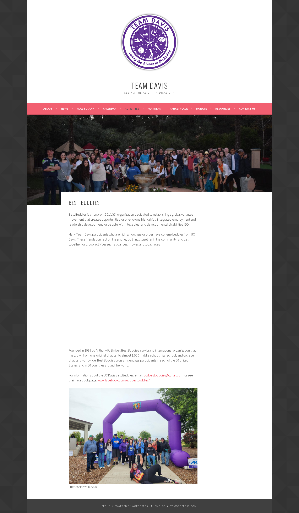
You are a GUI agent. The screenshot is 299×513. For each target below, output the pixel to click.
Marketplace (178, 108)
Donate (201, 108)
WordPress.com (185, 506)
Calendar (109, 108)
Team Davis (149, 85)
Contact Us (247, 108)
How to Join (85, 108)
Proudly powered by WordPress (125, 506)
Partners (154, 108)
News (64, 108)
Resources (222, 108)
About (48, 108)
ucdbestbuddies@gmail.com (163, 375)
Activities (132, 108)
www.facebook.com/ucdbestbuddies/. (124, 380)
